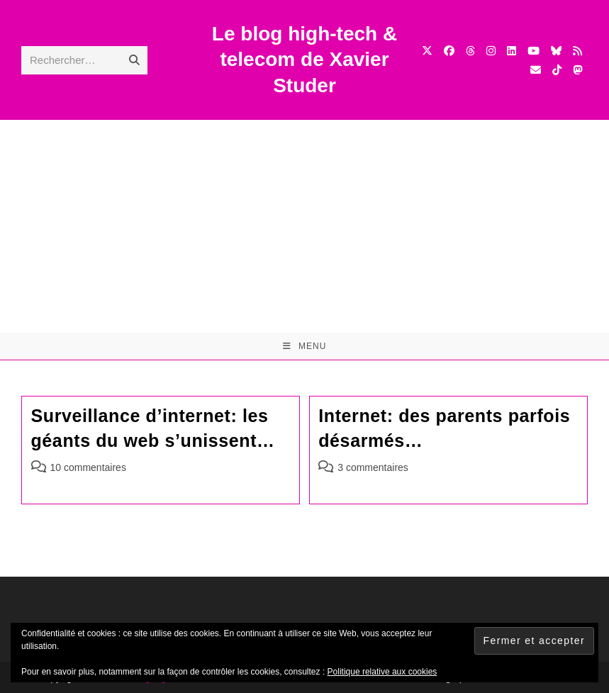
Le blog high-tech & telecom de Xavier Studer (304, 59)
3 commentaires (372, 467)
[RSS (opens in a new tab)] (577, 50)
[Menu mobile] (304, 346)
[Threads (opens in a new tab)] (470, 50)
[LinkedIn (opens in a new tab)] (511, 50)
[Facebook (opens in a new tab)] (449, 50)
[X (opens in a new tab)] (427, 50)
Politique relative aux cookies (382, 672)
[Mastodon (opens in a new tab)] (577, 70)
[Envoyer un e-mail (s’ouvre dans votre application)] (536, 70)
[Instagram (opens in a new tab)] (491, 50)
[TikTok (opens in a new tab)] (557, 70)
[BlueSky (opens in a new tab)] (556, 50)
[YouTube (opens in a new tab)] (533, 50)
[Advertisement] (304, 226)
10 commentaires (88, 467)
